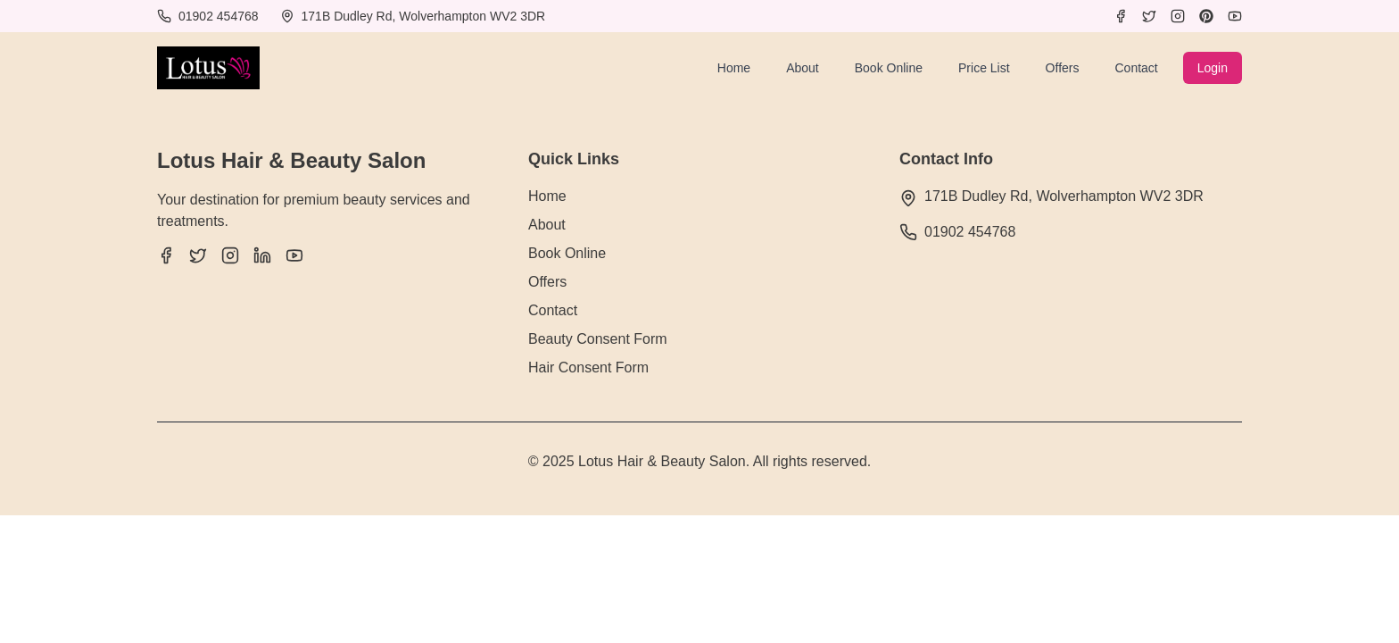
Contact (1135, 68)
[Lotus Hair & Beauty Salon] (208, 67)
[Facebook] (1120, 16)
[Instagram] (1178, 16)
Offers (1063, 68)
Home (733, 68)
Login (1212, 68)
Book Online (889, 68)
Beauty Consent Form (597, 339)
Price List (984, 68)
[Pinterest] (1206, 16)
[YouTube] (1235, 16)
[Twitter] (1149, 16)
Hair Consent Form (588, 367)
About (802, 68)
